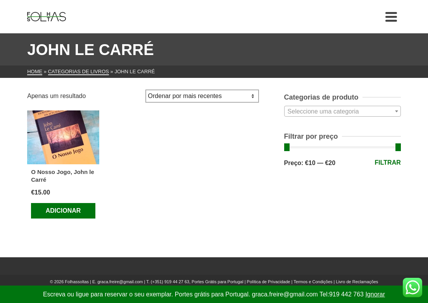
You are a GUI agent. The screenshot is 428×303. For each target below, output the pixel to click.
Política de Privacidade (268, 281)
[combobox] (342, 111)
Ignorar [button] (375, 294)
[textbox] (342, 111)
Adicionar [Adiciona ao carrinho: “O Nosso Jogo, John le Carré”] (63, 210)
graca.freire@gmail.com (120, 281)
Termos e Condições (312, 281)
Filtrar (388, 162)
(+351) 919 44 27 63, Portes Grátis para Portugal (198, 281)
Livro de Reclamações (357, 281)
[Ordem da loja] (202, 96)
